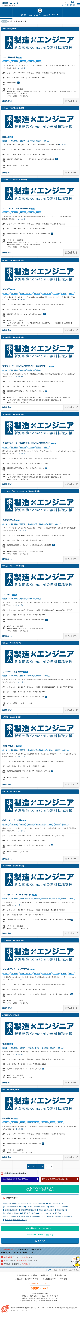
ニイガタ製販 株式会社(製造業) (13, 866)
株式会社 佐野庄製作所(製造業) (13, 260)
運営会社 (63, 1279)
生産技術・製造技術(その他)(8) (37, 1206)
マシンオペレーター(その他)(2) (15, 1216)
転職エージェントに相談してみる (40, 1189)
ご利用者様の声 (59, 1275)
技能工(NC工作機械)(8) (28, 1210)
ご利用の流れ (45, 1275)
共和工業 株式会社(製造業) (11, 717)
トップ (48, 1270)
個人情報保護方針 (49, 1279)
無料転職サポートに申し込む (41, 1228)
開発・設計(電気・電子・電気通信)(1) (33, 1203)
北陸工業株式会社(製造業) (10, 1015)
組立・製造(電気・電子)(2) (52, 1216)
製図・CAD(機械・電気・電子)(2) (16, 1220)
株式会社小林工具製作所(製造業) (13, 108)
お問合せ (19, 1279)
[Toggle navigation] (78, 3)
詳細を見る (6, 101)
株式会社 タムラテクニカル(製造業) (14, 180)
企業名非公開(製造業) (9, 28)
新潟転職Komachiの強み (27, 1275)
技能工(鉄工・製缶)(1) (29, 1213)
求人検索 (41, 1241)
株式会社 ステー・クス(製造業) (13, 566)
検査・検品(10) (69, 1216)
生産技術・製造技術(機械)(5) (14, 1206)
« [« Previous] (28, 1166)
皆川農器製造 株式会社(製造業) (13, 337)
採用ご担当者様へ (32, 1279)
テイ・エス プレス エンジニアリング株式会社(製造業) (21, 491)
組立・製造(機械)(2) (34, 1216)
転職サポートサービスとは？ (39, 1235)
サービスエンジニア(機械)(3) (59, 1206)
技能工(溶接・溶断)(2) (12, 1213)
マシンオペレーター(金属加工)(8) (50, 1213)
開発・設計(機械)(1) (11, 1203)
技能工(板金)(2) (62, 1210)
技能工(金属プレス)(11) (46, 1210)
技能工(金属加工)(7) (11, 1210)
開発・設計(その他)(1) (55, 1203)
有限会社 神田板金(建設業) (11, 643)
